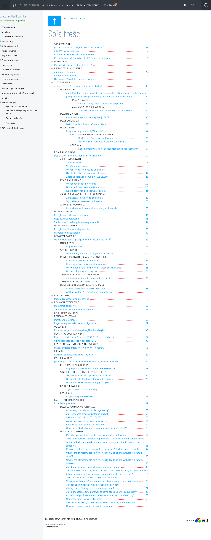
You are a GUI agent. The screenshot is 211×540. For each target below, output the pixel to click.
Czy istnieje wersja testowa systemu (91, 425)
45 (155, 264)
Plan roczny (12, 65)
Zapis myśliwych (80, 162)
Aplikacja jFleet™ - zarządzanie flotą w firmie (95, 292)
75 (155, 491)
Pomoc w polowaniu (70, 320)
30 (155, 376)
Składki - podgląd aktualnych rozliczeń (80, 355)
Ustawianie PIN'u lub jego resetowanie (80, 79)
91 (155, 110)
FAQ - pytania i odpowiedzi (19, 128)
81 (155, 96)
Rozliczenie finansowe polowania (101, 138)
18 (155, 288)
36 (155, 306)
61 (155, 498)
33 (155, 218)
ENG (192, 5)
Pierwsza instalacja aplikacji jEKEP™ (78, 65)
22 (154, 187)
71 (155, 383)
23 (155, 190)
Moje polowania (14, 50)
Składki (10, 97)
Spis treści (110, 5)
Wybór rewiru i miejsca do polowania (91, 170)
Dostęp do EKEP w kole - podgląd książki (93, 383)
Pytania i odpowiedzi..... (72, 404)
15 (155, 176)
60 (155, 425)
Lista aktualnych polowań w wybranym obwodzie (97, 208)
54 (155, 362)
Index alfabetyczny (88, 4)
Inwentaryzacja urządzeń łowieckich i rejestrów (84, 348)
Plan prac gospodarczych (18, 88)
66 (155, 320)
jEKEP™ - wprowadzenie (72, 51)
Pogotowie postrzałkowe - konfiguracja (80, 323)
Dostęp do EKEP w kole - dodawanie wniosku (95, 379)
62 (155, 348)
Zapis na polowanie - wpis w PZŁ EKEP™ (93, 176)
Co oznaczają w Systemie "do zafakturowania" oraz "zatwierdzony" (105, 491)
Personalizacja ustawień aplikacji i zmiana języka (85, 330)
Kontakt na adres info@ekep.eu (60, 520)
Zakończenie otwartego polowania (90, 197)
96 (155, 103)
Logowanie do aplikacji (72, 75)
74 (155, 474)
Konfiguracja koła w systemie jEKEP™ (79, 54)
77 (155, 142)
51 (155, 390)
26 (155, 246)
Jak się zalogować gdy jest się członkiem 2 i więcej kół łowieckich (106, 498)
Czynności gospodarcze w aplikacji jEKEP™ (94, 117)
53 (155, 418)
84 (151, 446)
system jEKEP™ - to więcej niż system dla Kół (83, 47)
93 (155, 124)
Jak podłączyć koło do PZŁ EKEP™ (89, 418)
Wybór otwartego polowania (86, 183)
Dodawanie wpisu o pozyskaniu (88, 187)
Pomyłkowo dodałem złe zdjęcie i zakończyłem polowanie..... (103, 435)
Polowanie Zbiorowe (70, 306)
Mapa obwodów (80, 246)
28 (155, 239)
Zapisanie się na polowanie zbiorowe (79, 309)
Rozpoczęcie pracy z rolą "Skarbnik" (90, 131)
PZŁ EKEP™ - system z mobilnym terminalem (83, 156)
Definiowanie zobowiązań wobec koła (91, 124)
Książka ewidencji (15, 46)
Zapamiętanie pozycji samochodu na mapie (94, 278)
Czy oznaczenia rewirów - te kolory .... (91, 495)
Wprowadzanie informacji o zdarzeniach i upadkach (110, 110)
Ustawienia (12, 83)
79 (155, 271)
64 (155, 481)
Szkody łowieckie (19, 118)
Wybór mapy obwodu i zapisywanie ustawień (95, 253)
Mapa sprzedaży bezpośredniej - (96, 369)
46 (155, 267)
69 (155, 397)
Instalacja (11, 32)
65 (155, 477)
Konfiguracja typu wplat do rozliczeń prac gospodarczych (114, 148)
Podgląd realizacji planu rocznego (77, 299)
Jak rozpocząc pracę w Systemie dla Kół (92, 414)
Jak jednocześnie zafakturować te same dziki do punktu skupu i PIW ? (108, 488)
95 (155, 138)
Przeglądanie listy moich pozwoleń (78, 229)
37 (155, 309)
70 (155, 379)
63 (155, 421)
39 (155, 232)
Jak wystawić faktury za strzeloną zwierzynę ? (107, 142)
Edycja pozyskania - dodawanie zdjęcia (92, 190)
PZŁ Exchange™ (14, 102)
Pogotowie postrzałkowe (85, 397)
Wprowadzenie (14, 27)
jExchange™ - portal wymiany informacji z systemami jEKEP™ (91, 362)
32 (155, 215)
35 (155, 208)
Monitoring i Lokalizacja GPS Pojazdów (92, 288)
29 (155, 197)
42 (154, 292)
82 (155, 463)
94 (155, 131)
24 (154, 156)
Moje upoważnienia (16, 55)
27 (155, 72)
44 (154, 253)
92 (155, 47)
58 (155, 355)
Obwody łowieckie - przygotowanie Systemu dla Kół (88, 239)
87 (155, 435)
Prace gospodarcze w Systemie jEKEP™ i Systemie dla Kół (90, 337)
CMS (52, 534)
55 (155, 411)
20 (154, 183)
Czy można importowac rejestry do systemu (94, 502)
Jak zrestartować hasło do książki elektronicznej (97, 474)
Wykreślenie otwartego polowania (90, 201)
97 (155, 148)
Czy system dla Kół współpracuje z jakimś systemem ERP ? (102, 428)
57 (155, 337)
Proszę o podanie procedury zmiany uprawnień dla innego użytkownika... (109, 446)
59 (155, 495)
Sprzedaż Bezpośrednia (22, 106)
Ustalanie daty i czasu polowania (88, 173)
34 (155, 222)
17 (155, 173)
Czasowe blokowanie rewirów (87, 271)
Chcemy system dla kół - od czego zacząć (93, 411)
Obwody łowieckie (15, 60)
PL (185, 5)
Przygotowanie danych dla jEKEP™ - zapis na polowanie (88, 58)
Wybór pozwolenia (81, 166)
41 (155, 278)
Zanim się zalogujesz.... (72, 72)
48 (155, 330)
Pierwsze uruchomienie (18, 36)
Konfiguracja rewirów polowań (88, 260)
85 (155, 460)
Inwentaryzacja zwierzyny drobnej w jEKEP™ (107, 103)
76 (155, 428)
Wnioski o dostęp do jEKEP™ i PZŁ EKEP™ (27, 112)
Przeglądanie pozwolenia (73, 232)
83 (155, 453)
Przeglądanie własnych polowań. (77, 215)
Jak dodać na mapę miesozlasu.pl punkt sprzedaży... (99, 463)
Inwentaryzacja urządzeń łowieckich (23, 93)
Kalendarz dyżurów (15, 74)
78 (155, 369)
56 (155, 502)
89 (155, 404)
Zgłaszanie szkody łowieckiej (87, 390)
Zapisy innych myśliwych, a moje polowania (82, 222)
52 (155, 414)
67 (155, 323)
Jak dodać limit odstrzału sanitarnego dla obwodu (98, 481)
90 (155, 117)
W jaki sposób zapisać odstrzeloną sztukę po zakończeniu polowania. (108, 477)
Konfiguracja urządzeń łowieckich (89, 264)
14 (155, 170)
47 (155, 260)
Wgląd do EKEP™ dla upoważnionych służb (94, 376)
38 (155, 229)
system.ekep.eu (14, 41)
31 (155, 201)
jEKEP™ (26, 5)
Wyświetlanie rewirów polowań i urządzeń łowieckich (100, 267)
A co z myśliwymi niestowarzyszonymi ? (92, 421)
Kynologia (15, 123)
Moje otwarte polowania (72, 218)
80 (155, 488)
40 (154, 299)
